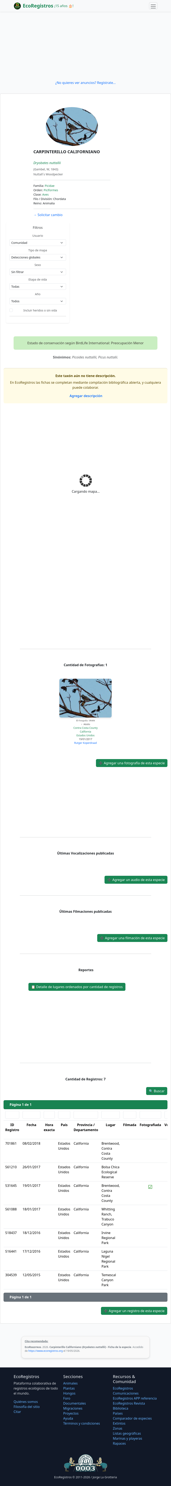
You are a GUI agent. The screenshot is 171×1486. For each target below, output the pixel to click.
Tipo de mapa (37, 250)
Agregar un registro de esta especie (134, 1311)
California (85, 731)
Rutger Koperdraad (85, 743)
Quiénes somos (26, 1401)
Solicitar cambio (48, 215)
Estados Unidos (86, 735)
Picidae (50, 186)
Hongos (69, 1393)
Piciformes (51, 190)
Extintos (119, 1423)
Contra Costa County (85, 728)
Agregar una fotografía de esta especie (132, 763)
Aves (45, 194)
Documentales (74, 1403)
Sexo (37, 265)
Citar (17, 1411)
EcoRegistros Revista (129, 1403)
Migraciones (72, 1408)
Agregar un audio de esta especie (136, 879)
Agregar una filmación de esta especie (132, 938)
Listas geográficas (127, 1433)
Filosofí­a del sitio (27, 1406)
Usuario (37, 236)
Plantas (69, 1388)
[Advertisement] (85, 46)
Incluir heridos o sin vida (40, 310)
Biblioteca (120, 1408)
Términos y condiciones (81, 1423)
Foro (66, 1398)
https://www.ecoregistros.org (45, 1351)
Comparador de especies (132, 1418)
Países (118, 1413)
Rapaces (119, 1443)
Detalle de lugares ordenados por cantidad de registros (77, 987)
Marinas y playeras (127, 1438)
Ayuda (68, 1418)
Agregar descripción (85, 396)
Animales (70, 1383)
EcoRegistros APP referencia (135, 1398)
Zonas (117, 1428)
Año (37, 294)
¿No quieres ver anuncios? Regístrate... (85, 82)
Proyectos (70, 1413)
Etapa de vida (37, 279)
